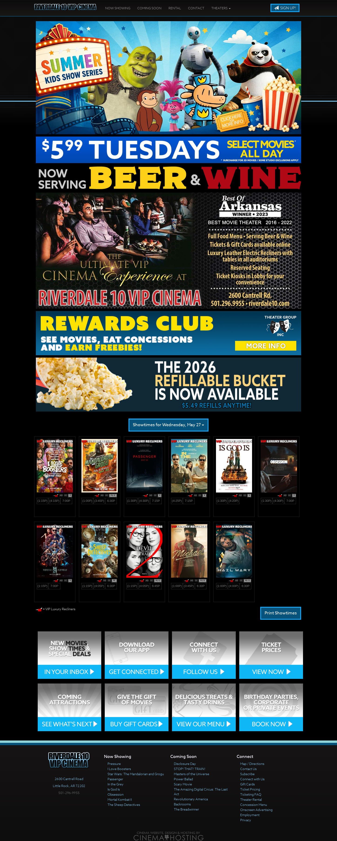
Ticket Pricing (250, 789)
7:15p (156, 501)
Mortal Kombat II (120, 799)
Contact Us (248, 769)
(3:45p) (99, 501)
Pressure (114, 763)
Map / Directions (252, 763)
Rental (174, 8)
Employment (249, 815)
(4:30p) (144, 501)
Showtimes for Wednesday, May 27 (168, 425)
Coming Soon (149, 8)
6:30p (111, 501)
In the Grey (116, 784)
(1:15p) (42, 501)
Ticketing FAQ (250, 794)
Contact (196, 8)
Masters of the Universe (191, 774)
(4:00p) (234, 586)
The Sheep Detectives (124, 804)
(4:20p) (234, 501)
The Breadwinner (186, 809)
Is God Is (114, 789)
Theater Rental (251, 799)
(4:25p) (177, 501)
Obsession (116, 794)
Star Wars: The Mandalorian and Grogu (136, 774)
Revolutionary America (191, 799)
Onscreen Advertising (256, 809)
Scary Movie (183, 784)
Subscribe (247, 774)
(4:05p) (99, 586)
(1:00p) (87, 501)
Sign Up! (285, 8)
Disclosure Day (185, 763)
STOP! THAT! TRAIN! (189, 769)
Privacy (245, 820)
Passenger (115, 779)
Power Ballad (183, 779)
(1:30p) (132, 501)
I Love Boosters (119, 769)
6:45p (156, 586)
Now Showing (117, 8)
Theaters (221, 8)
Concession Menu (253, 804)
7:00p (66, 501)
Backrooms (182, 804)
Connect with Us (252, 779)
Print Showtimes (281, 613)
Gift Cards (247, 784)
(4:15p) (54, 501)
